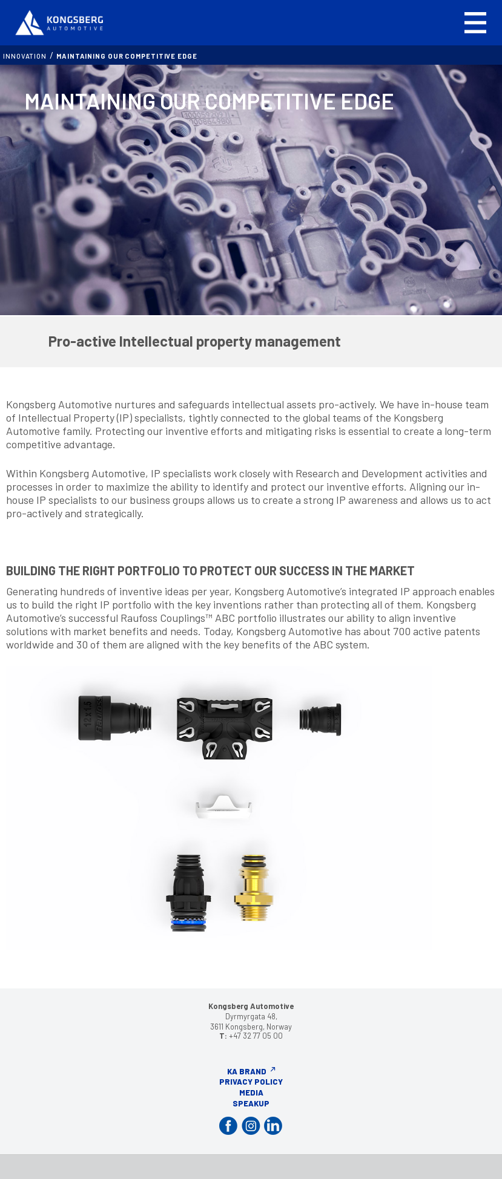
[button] (475, 22)
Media (251, 1092)
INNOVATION (25, 56)
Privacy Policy (251, 1081)
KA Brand (246, 1071)
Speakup (251, 1103)
